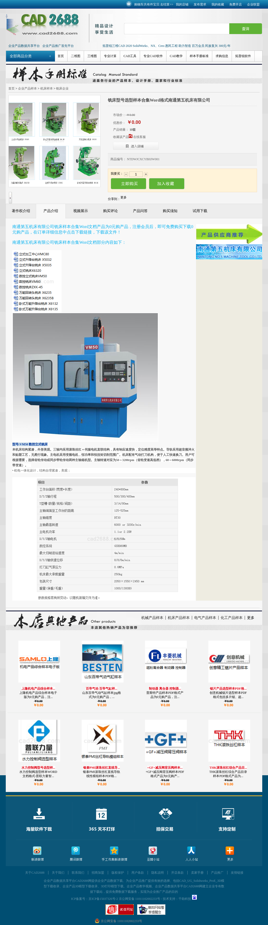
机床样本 (46, 88)
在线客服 (139, 137)
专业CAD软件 (153, 56)
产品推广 (217, 872)
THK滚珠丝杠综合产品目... (228, 767)
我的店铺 (182, 4)
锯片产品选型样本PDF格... (228, 688)
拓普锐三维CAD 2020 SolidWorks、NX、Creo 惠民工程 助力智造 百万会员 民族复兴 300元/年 (167, 46)
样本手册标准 (199, 56)
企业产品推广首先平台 (58, 46)
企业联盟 (253, 4)
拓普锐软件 (243, 56)
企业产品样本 (27, 88)
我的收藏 (217, 4)
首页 (61, 56)
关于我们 (58, 872)
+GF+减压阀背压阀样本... (164, 767)
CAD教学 (176, 56)
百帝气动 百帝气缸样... (101, 688)
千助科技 (184, 899)
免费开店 (235, 4)
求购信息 (222, 56)
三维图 (92, 56)
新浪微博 (37, 853)
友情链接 (237, 872)
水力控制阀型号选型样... (38, 767)
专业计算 (110, 56)
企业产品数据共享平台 (24, 46)
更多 (250, 618)
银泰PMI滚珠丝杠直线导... (101, 767)
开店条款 (177, 872)
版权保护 (117, 872)
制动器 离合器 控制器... (165, 688)
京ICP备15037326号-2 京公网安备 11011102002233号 (124, 899)
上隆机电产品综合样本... (38, 688)
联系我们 (78, 872)
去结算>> (166, 4)
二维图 (75, 56)
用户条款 (137, 872)
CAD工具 (130, 56)
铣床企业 (62, 88)
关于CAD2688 (34, 872)
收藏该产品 (122, 137)
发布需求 (200, 4)
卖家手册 (197, 872)
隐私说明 (157, 872)
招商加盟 (98, 872)
